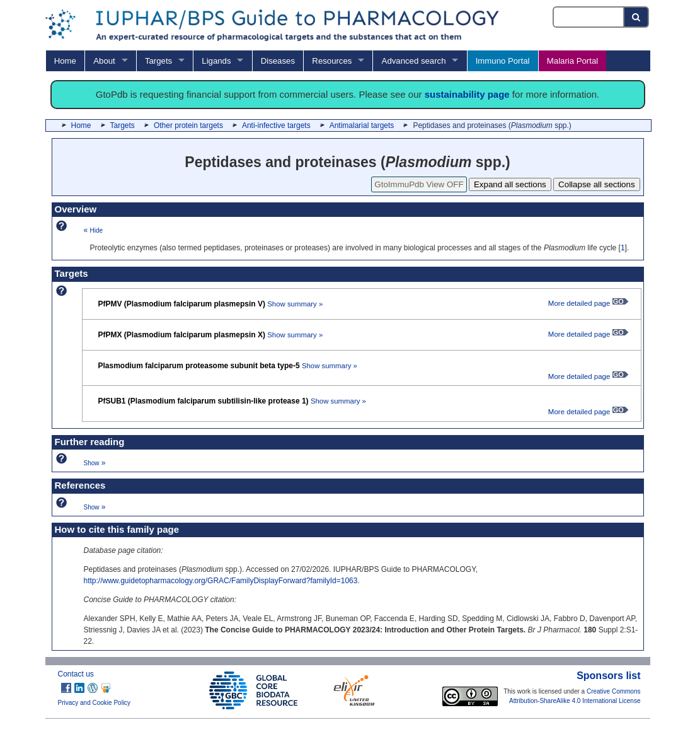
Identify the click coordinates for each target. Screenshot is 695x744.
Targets (158, 61)
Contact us (76, 674)
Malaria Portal (572, 61)
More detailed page (588, 303)
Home (65, 61)
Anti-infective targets (276, 125)
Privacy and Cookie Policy (94, 702)
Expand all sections (510, 184)
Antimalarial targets (362, 125)
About (104, 61)
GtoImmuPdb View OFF (418, 184)
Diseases (278, 61)
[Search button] (636, 17)
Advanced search (414, 61)
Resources (332, 61)
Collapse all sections (596, 184)
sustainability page (467, 94)
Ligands (216, 61)
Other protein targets (188, 125)
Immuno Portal (503, 61)
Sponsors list (608, 675)
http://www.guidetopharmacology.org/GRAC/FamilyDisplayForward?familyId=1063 (221, 580)
